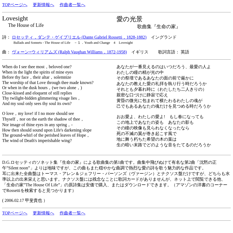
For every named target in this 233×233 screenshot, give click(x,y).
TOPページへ (14, 4)
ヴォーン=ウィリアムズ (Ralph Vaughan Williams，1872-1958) (69, 52)
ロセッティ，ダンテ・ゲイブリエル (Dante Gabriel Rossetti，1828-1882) (79, 37)
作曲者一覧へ (72, 4)
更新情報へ (43, 4)
